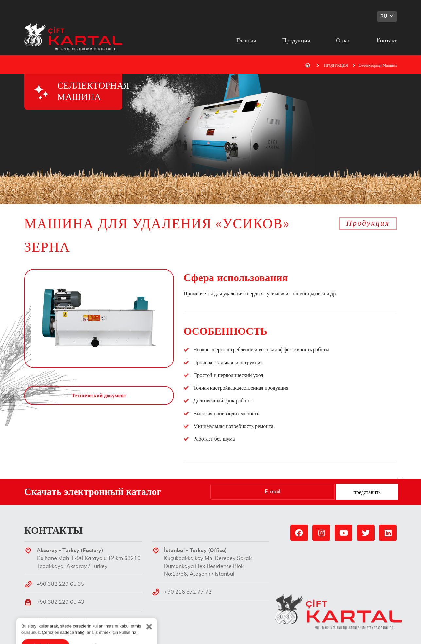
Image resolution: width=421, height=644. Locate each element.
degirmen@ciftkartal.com (67, 620)
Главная (246, 41)
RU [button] (384, 16)
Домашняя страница (307, 65)
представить (366, 492)
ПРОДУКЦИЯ (336, 65)
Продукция (368, 223)
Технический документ (99, 395)
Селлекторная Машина (378, 65)
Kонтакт (387, 41)
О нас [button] (343, 41)
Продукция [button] (296, 41)
